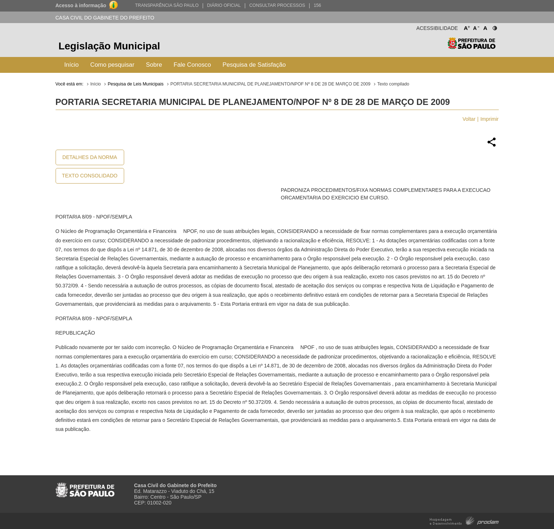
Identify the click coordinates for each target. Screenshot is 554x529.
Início (71, 64)
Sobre (154, 64)
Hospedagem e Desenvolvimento (464, 520)
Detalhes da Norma (89, 157)
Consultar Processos (277, 5)
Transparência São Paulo (167, 5)
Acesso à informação (81, 5)
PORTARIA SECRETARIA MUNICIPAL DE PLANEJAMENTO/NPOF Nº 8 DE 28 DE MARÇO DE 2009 (270, 84)
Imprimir (489, 119)
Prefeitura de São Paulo (472, 47)
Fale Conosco (192, 64)
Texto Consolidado (90, 175)
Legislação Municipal (109, 46)
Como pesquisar (112, 64)
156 (317, 5)
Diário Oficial (224, 5)
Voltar (469, 119)
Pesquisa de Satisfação (254, 64)
